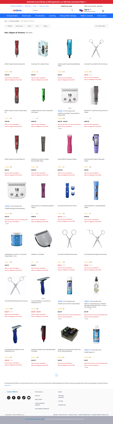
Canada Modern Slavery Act (100, 414)
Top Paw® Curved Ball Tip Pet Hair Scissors (95, 64)
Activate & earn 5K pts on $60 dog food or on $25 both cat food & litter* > (56, 2)
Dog (6, 21)
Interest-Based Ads (85, 414)
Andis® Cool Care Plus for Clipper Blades (69, 303)
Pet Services (39, 392)
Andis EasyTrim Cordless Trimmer (40, 64)
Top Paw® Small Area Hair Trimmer (67, 205)
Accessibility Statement (42, 408)
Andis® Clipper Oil (89, 352)
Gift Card (27, 6)
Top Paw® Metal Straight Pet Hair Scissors (95, 254)
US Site (60, 401)
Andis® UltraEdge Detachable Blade (15, 208)
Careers (37, 395)
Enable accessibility (16, 6)
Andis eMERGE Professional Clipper (67, 159)
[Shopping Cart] (105, 11)
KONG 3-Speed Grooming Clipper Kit (15, 64)
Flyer (34, 6)
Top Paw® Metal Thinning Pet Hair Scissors (16, 301)
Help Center (38, 399)
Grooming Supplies (14, 21)
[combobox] (53, 10)
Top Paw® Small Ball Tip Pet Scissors (67, 254)
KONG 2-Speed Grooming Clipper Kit (15, 159)
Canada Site (62, 405)
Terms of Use (63, 414)
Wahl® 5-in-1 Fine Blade (37, 254)
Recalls (55, 414)
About (60, 392)
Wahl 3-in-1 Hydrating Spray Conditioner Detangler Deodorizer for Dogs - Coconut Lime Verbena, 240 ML (95, 305)
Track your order (44, 6)
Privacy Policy (73, 414)
